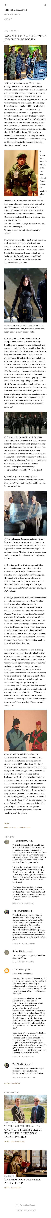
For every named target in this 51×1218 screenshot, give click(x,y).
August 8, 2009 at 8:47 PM (23, 903)
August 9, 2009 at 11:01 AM (23, 962)
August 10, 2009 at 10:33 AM (24, 1077)
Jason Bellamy (19, 969)
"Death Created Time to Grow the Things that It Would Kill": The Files (23, 1131)
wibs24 (33, 1210)
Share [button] (6, 823)
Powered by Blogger (25, 1205)
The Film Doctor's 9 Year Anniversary (22, 1181)
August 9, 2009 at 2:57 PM (23, 1056)
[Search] (45, 4)
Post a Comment (12, 1083)
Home (8, 19)
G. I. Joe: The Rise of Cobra (20, 827)
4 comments (16, 1188)
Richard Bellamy (20, 841)
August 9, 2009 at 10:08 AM (24, 944)
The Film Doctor (15, 9)
